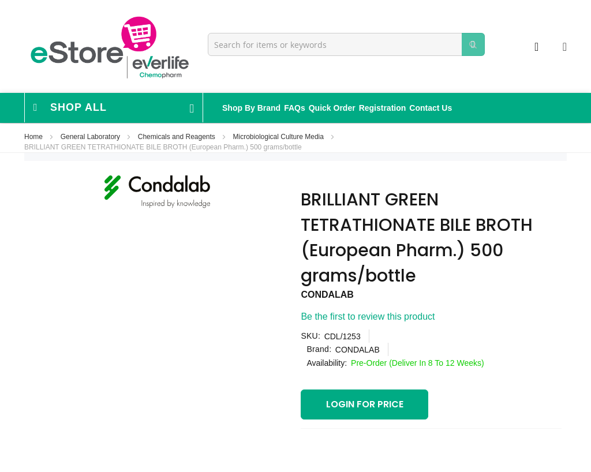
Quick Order (332, 108)
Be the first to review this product (368, 316)
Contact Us (430, 108)
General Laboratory (91, 137)
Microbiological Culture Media (279, 137)
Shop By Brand (251, 108)
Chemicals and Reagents (177, 137)
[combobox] (346, 44)
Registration (382, 108)
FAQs (294, 108)
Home (34, 137)
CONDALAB (327, 294)
